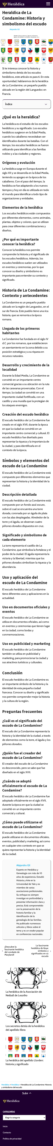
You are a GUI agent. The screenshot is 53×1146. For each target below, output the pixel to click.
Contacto (7, 1132)
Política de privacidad (12, 1138)
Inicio (5, 1126)
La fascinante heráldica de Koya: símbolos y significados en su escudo (39, 950)
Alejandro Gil (15, 29)
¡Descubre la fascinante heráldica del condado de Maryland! (14, 950)
